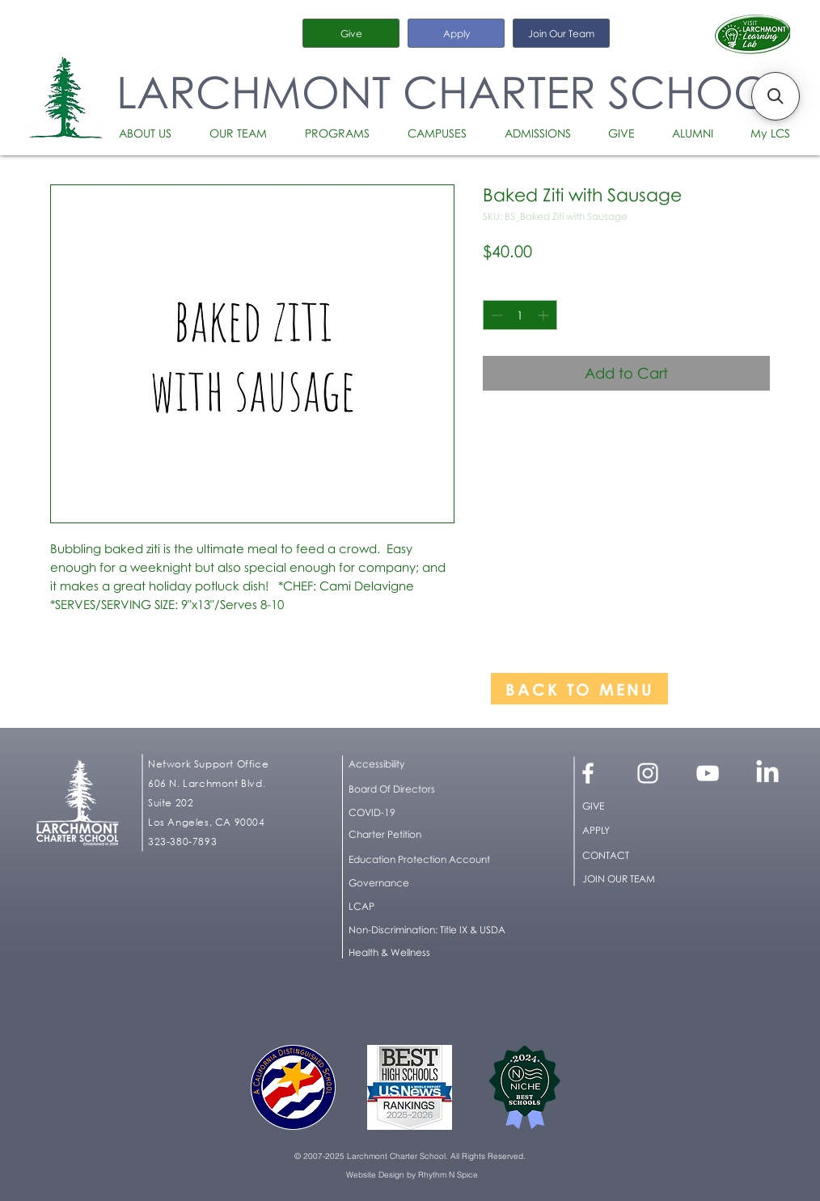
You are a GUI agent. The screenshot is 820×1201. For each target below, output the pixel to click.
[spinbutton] (520, 315)
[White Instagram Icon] (647, 773)
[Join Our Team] (561, 33)
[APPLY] (638, 830)
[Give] (350, 33)
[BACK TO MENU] (579, 688)
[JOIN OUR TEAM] (638, 879)
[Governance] (431, 883)
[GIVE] (638, 806)
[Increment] (545, 315)
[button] (152, 133)
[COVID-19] (431, 813)
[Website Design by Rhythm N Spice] (411, 1175)
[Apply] (456, 33)
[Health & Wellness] (397, 952)
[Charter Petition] (431, 834)
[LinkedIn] (767, 773)
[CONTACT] (638, 855)
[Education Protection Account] (431, 859)
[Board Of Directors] (431, 789)
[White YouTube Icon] (707, 773)
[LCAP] (431, 906)
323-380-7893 (182, 841)
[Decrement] (495, 315)
